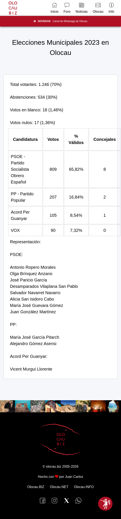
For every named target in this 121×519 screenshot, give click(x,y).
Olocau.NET (59, 487)
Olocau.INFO (84, 487)
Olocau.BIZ (35, 487)
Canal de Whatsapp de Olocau (62, 21)
